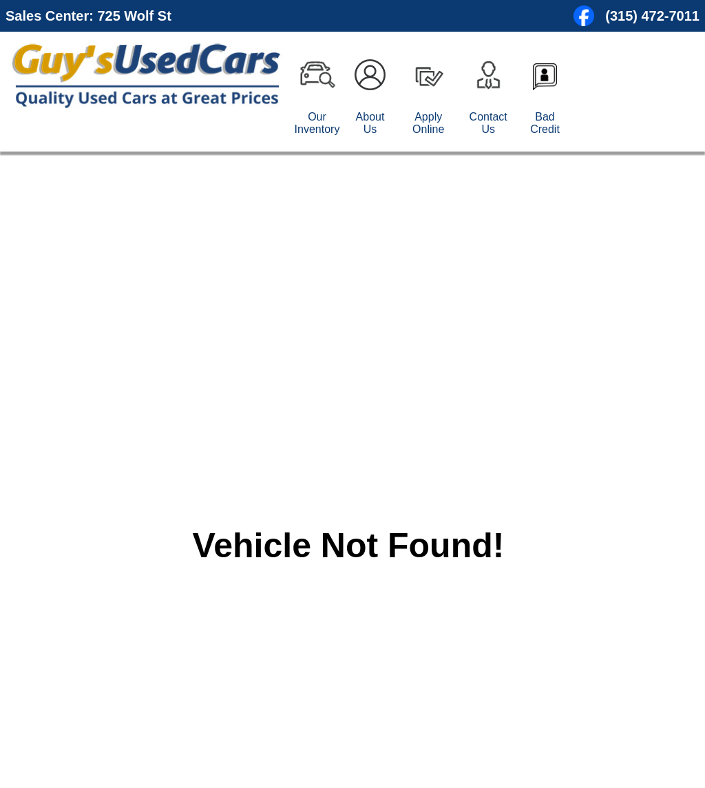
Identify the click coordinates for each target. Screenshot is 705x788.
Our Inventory (317, 123)
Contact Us (488, 123)
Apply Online (428, 123)
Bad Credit (545, 123)
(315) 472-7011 (652, 15)
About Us (370, 123)
